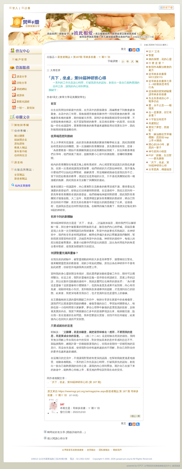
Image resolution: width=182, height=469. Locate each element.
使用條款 (91, 450)
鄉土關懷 (19, 135)
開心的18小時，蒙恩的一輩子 (159, 146)
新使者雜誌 (20, 178)
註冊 (28, 8)
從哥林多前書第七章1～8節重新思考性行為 (160, 84)
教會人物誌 (20, 147)
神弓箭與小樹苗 (158, 151)
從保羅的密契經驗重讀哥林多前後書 (160, 93)
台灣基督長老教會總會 (73, 450)
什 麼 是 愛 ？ (156, 63)
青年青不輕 (20, 151)
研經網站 (19, 89)
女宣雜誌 (19, 174)
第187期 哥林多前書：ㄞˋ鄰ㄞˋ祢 (91, 57)
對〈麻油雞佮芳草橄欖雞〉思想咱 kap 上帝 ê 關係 (160, 137)
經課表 (18, 95)
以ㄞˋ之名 (154, 51)
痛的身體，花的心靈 (160, 59)
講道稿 (18, 162)
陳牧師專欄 (21, 125)
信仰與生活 (20, 155)
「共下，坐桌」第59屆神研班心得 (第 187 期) (75, 382)
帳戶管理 (21, 59)
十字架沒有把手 (158, 119)
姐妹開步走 (20, 139)
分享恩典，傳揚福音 (160, 169)
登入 (15, 8)
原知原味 (19, 143)
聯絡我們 (117, 450)
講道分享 (19, 76)
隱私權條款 (104, 450)
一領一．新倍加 (23, 107)
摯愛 (151, 55)
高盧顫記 (154, 123)
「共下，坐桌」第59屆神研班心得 (159, 164)
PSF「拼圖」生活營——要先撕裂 (160, 157)
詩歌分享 (19, 82)
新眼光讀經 (20, 101)
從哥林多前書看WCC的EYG (158, 76)
